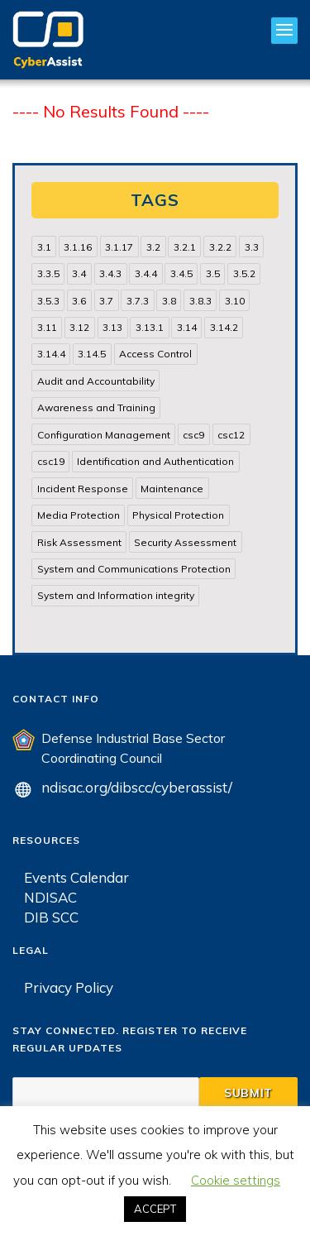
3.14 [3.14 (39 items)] (187, 327)
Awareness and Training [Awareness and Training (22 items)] (96, 407)
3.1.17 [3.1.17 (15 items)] (119, 247)
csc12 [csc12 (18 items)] (231, 435)
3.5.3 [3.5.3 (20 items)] (48, 301)
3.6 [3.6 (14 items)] (79, 301)
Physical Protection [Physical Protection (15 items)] (178, 515)
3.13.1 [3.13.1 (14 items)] (150, 327)
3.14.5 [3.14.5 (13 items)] (92, 353)
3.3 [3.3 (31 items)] (252, 247)
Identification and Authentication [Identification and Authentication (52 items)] (155, 461)
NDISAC (50, 897)
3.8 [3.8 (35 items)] (169, 301)
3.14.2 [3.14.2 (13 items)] (224, 327)
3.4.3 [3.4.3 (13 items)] (110, 273)
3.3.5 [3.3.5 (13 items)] (48, 273)
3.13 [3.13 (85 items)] (112, 327)
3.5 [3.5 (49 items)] (213, 273)
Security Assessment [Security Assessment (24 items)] (185, 542)
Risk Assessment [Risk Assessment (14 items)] (79, 542)
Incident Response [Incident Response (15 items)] (82, 488)
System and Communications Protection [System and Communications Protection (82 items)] (134, 569)
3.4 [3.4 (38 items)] (79, 273)
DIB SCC (51, 917)
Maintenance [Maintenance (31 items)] (172, 488)
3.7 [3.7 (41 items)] (106, 301)
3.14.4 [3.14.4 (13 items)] (51, 353)
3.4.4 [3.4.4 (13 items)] (146, 273)
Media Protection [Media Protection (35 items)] (78, 515)
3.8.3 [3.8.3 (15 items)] (200, 301)
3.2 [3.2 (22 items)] (153, 247)
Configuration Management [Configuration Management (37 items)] (103, 435)
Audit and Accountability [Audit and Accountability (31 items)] (96, 381)
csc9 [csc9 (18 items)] (193, 435)
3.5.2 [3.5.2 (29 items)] (244, 273)
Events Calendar (76, 877)
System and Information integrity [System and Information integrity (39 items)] (115, 595)
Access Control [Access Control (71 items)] (155, 353)
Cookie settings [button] (235, 1180)
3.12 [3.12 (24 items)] (79, 327)
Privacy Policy (68, 987)
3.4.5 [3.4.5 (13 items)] (181, 273)
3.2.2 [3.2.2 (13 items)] (220, 247)
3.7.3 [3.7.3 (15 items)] (137, 301)
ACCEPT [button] (155, 1208)
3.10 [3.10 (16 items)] (235, 301)
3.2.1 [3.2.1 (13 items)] (185, 247)
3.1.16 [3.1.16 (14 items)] (78, 247)
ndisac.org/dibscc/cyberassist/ (136, 787)
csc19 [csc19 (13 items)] (50, 461)
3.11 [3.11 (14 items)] (47, 327)
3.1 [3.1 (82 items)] (44, 247)
